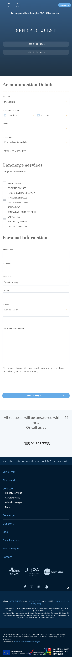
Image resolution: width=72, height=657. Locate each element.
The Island (9, 480)
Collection (7, 137)
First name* (8, 249)
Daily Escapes (11, 540)
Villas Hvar (9, 472)
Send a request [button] (64, 5)
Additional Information (13, 328)
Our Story (8, 523)
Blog (5, 532)
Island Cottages (13, 502)
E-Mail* (6, 291)
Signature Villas (13, 492)
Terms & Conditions (61, 601)
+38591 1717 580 (15, 601)
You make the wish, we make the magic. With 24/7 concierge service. (36, 461)
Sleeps (5, 123)
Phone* (6, 304)
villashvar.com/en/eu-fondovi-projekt (27, 641)
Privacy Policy (36, 603)
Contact (7, 557)
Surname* (7, 263)
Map (7, 507)
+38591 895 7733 (34, 601)
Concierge (9, 515)
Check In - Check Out (11, 110)
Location (7, 96)
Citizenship (7, 277)
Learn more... (36, 13)
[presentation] (22, 383)
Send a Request (12, 548)
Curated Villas (12, 497)
